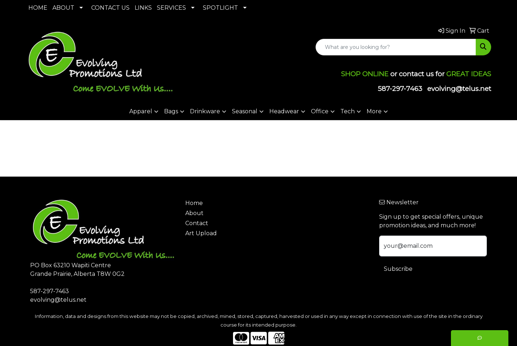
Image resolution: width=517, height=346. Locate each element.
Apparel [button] (140, 111)
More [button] (374, 111)
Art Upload (201, 233)
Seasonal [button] (244, 111)
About (194, 213)
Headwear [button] (284, 111)
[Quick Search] (396, 47)
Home (194, 203)
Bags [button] (171, 111)
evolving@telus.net (459, 89)
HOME (37, 7)
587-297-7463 (400, 89)
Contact (196, 223)
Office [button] (320, 111)
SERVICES (171, 7)
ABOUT (63, 7)
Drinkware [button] (205, 111)
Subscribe (398, 268)
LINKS (143, 7)
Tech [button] (347, 111)
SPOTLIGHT (220, 7)
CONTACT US (110, 7)
